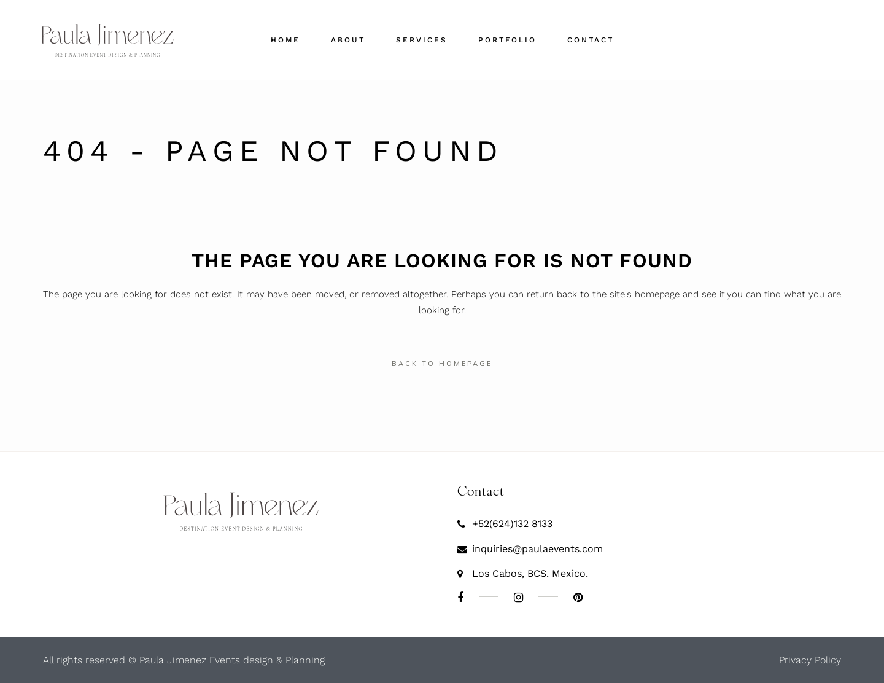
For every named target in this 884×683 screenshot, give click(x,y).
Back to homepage (442, 363)
